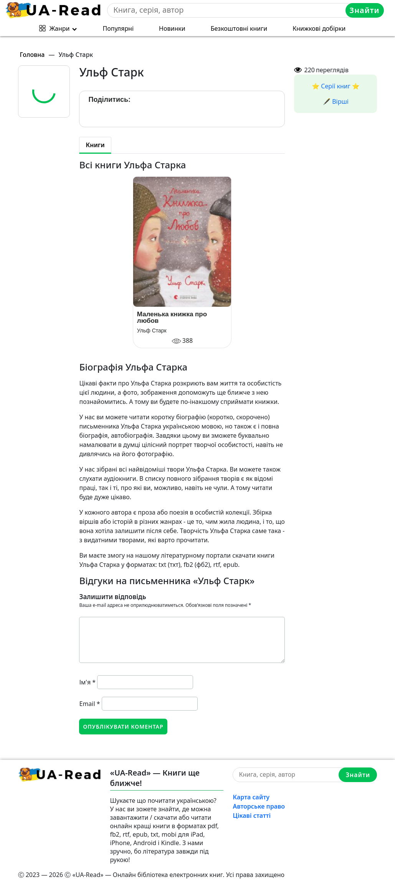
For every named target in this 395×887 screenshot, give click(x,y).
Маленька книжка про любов (172, 317)
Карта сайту (251, 797)
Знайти (365, 10)
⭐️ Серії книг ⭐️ (336, 86)
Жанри (60, 28)
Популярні (118, 28)
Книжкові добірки (319, 28)
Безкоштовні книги (239, 28)
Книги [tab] (95, 145)
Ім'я (87, 682)
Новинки (172, 28)
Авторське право (259, 806)
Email (89, 703)
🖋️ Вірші (336, 101)
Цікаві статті (252, 815)
